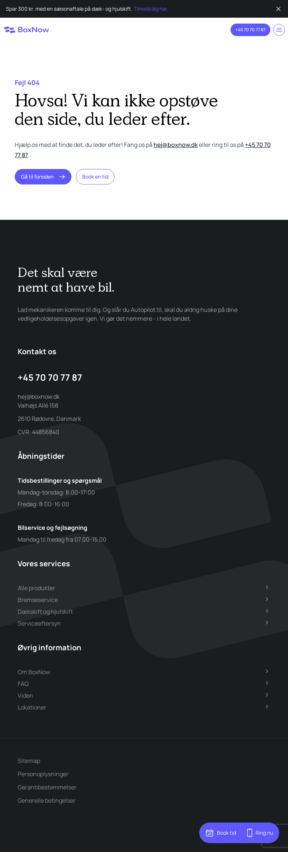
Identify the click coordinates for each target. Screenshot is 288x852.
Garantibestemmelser (47, 787)
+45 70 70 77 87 (250, 30)
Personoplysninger (43, 774)
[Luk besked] (278, 9)
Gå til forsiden (43, 176)
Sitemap (29, 761)
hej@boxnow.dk (176, 145)
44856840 (45, 432)
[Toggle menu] (279, 30)
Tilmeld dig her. (151, 8)
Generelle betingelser (46, 800)
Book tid (220, 832)
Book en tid (95, 176)
